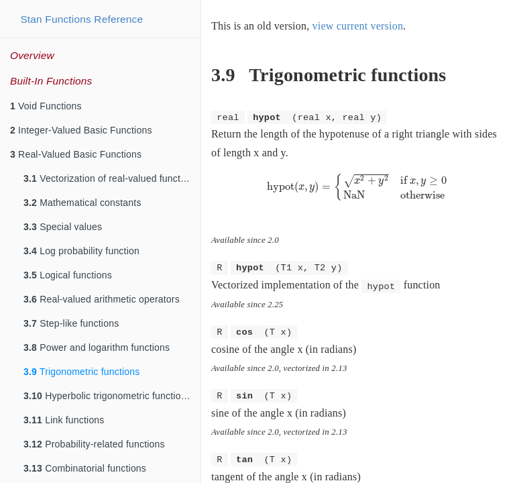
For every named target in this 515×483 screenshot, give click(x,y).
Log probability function (81, 251)
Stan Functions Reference (81, 19)
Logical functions (67, 275)
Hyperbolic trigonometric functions (107, 395)
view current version (358, 26)
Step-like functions (71, 323)
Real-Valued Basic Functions (75, 154)
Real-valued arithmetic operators (101, 299)
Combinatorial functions (84, 468)
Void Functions (46, 106)
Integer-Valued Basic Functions (81, 130)
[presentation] (358, 186)
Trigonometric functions (81, 371)
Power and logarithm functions (96, 347)
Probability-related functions (94, 444)
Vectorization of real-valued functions (110, 178)
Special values (62, 226)
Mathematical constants (82, 202)
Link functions (64, 420)
